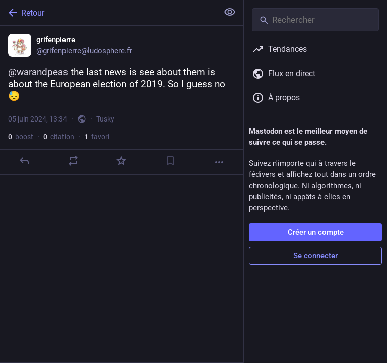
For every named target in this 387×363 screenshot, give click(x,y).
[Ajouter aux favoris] (121, 161)
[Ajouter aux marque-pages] (170, 161)
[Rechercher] (315, 19)
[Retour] (108, 12)
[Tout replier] (229, 12)
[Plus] (219, 162)
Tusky (105, 119)
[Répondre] (24, 161)
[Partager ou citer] (73, 161)
